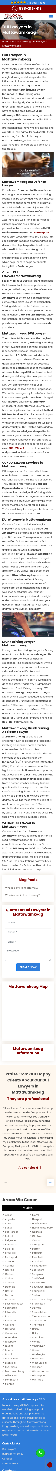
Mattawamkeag (21, 41)
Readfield (37, 1257)
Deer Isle (10, 1287)
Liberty (9, 1350)
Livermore (11, 1367)
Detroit (9, 1291)
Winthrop (37, 1379)
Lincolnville (11, 1358)
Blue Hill (9, 1249)
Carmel (9, 1265)
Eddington (11, 1308)
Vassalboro (38, 1337)
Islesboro (10, 1341)
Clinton (9, 1274)
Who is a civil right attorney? (21, 888)
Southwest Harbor (42, 1287)
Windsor (37, 1367)
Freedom (10, 1320)
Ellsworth (10, 1312)
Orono (36, 1240)
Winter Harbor (40, 1371)
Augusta (10, 1219)
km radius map (28, 1013)
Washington (39, 1354)
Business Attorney (12, 1454)
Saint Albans (39, 1265)
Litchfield (10, 1363)
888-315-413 (30, 8)
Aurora (9, 1223)
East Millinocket (14, 1303)
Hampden (11, 1337)
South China (39, 1282)
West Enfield (39, 1363)
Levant (9, 1346)
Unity (35, 1333)
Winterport (38, 1375)
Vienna (36, 1341)
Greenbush (11, 1333)
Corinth (9, 1282)
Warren (36, 1350)
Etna (7, 1316)
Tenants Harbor (41, 1316)
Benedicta (11, 1244)
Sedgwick (37, 1274)
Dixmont (10, 1299)
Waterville (38, 1358)
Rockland (37, 1261)
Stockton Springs (42, 1299)
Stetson (36, 1295)
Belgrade (10, 1240)
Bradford (10, 1253)
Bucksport (11, 1257)
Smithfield (38, 1278)
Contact (7, 1458)
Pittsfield (37, 1253)
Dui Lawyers (9, 1449)
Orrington (38, 1244)
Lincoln (9, 1354)
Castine (9, 1270)
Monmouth (11, 1379)
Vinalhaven (38, 1346)
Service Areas (10, 1463)
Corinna (9, 1278)
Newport (37, 1219)
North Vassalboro (42, 1227)
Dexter (9, 1295)
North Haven (39, 1223)
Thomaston (39, 1320)
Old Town (37, 1236)
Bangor (9, 1227)
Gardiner (10, 1325)
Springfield (38, 1291)
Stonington (38, 1303)
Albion (8, 1215)
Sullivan (36, 1308)
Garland (10, 1329)
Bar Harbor (11, 1232)
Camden (10, 1261)
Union (35, 1329)
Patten (36, 1249)
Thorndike (38, 1325)
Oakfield (37, 1232)
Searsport (38, 1270)
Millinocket (11, 1375)
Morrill (35, 1215)
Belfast (9, 1236)
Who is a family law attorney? (22, 895)
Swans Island (39, 1312)
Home (5, 41)
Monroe (9, 1384)
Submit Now (28, 967)
